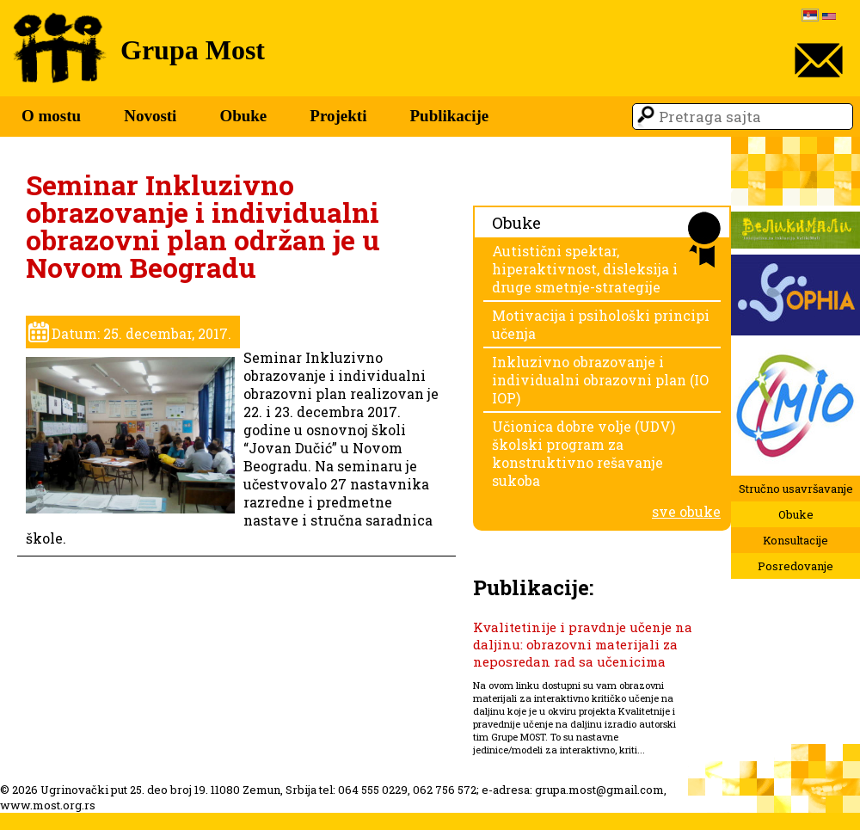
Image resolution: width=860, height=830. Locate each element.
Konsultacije (795, 540)
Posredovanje (795, 566)
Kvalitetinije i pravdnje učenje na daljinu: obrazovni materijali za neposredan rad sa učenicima (582, 644)
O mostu (51, 116)
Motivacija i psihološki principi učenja (601, 324)
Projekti (338, 116)
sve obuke (686, 511)
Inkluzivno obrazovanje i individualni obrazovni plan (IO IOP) (600, 380)
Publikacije (448, 116)
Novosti (150, 116)
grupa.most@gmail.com (599, 789)
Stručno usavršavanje (796, 488)
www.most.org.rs (47, 805)
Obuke (243, 116)
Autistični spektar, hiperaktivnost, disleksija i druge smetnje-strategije (585, 269)
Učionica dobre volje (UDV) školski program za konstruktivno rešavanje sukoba (583, 453)
